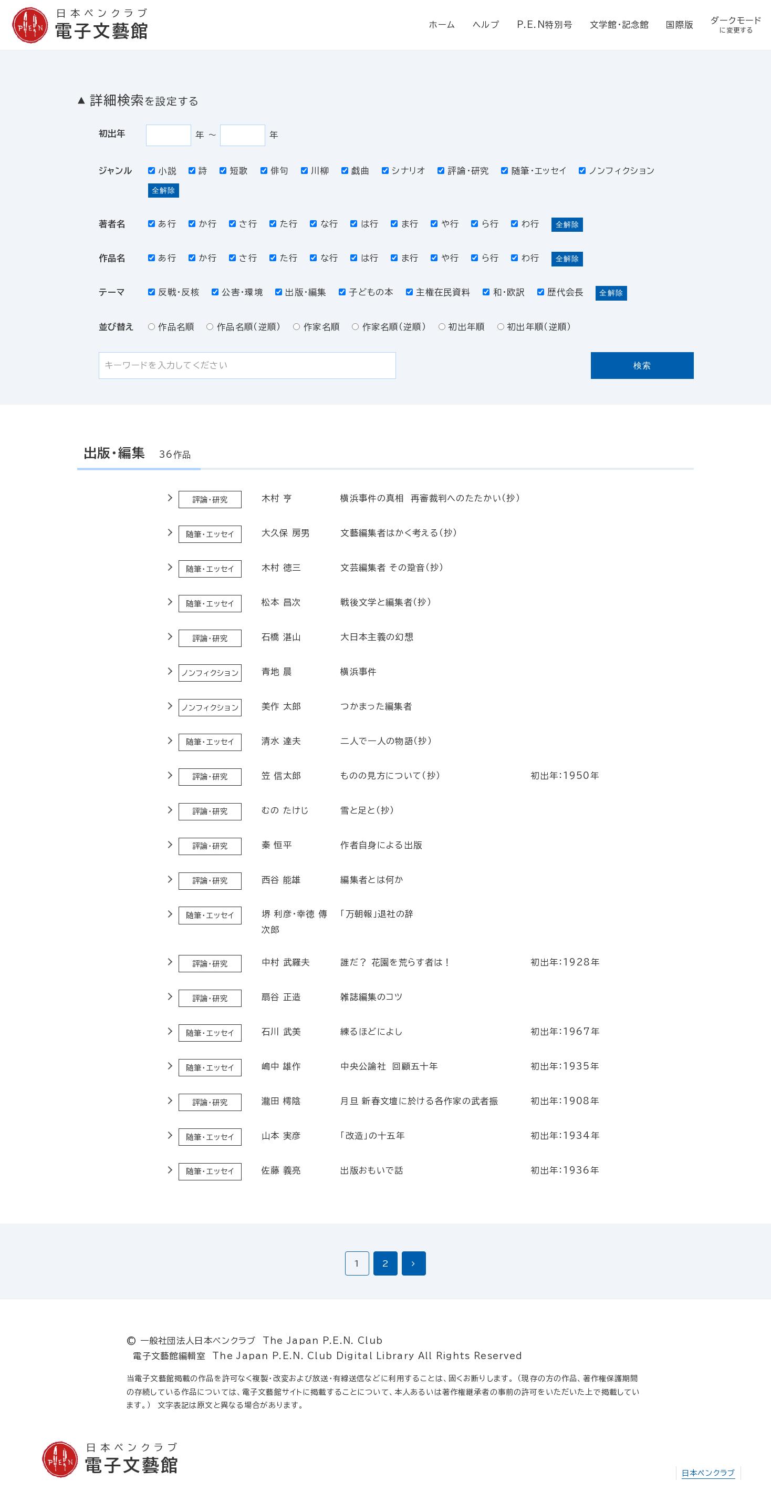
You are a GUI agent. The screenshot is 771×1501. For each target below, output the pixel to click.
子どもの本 (366, 292)
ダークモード (737, 25)
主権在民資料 (438, 292)
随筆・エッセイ (534, 171)
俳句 (275, 171)
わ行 (525, 224)
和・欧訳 (504, 292)
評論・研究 (463, 171)
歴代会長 (560, 292)
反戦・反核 (174, 292)
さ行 (243, 224)
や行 (445, 224)
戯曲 (355, 171)
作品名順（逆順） (243, 327)
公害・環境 (237, 292)
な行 (324, 224)
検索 (642, 365)
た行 (283, 224)
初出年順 (462, 327)
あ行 (162, 224)
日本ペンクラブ (708, 1473)
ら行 (485, 224)
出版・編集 (301, 292)
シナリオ (404, 171)
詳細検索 (145, 100)
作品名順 (171, 327)
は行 (364, 224)
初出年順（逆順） (534, 327)
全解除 (163, 190)
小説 (162, 171)
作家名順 (316, 327)
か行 (203, 224)
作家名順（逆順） (389, 327)
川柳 (315, 171)
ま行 (405, 224)
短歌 (234, 171)
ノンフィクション (617, 171)
